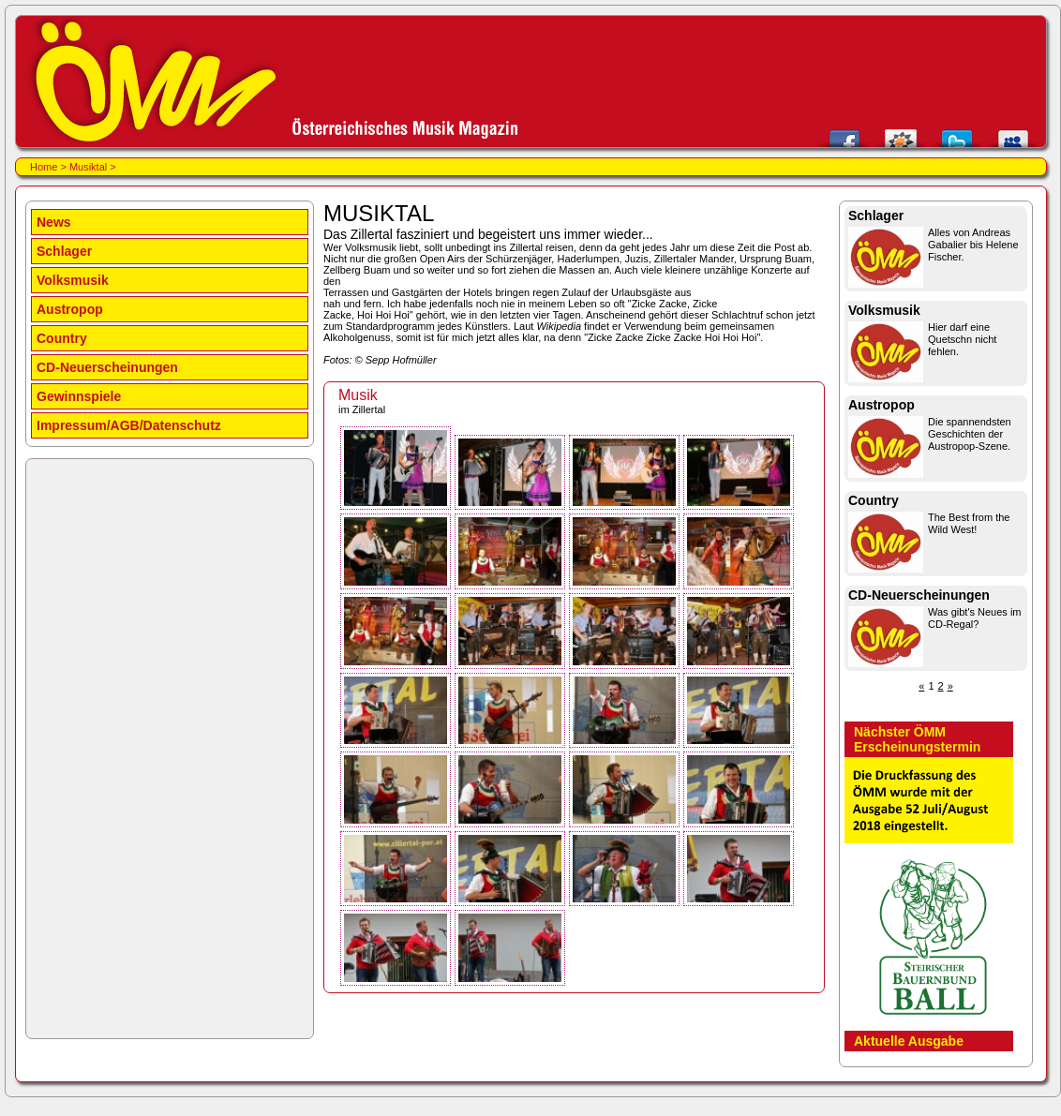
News (54, 222)
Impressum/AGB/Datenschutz (129, 425)
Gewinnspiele (79, 396)
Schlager (64, 251)
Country (62, 338)
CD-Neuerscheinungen (107, 367)
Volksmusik (73, 280)
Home (43, 166)
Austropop (70, 309)
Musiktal (88, 166)
